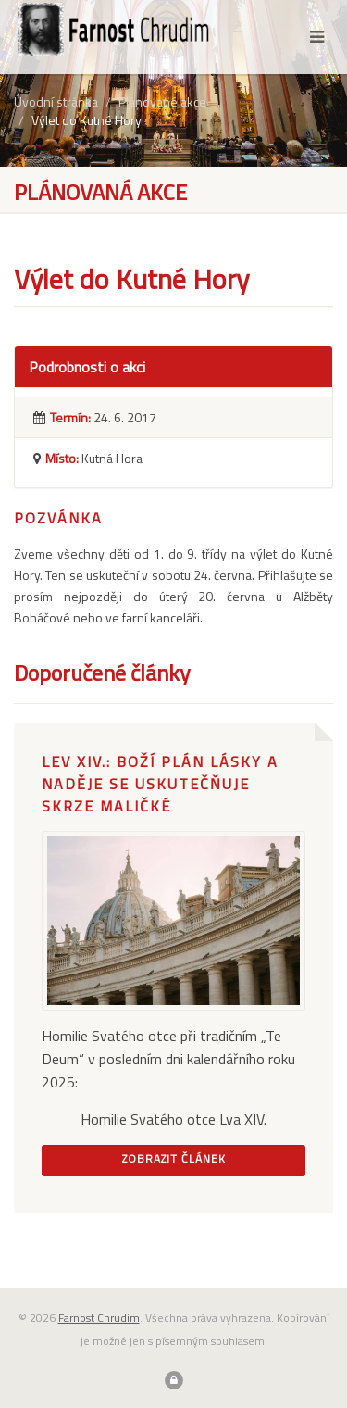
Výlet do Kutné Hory (86, 120)
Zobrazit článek (174, 1158)
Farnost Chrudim (99, 1317)
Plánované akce (162, 101)
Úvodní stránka (56, 101)
